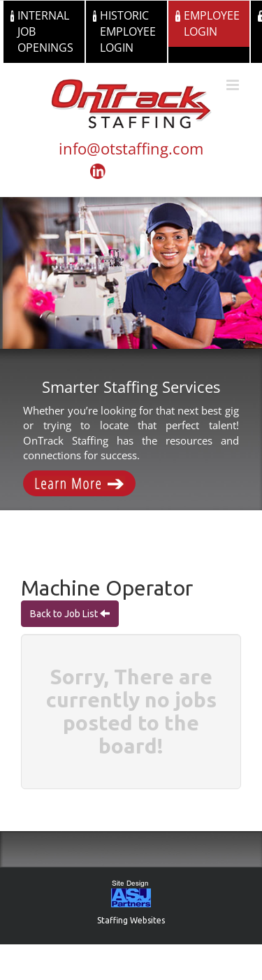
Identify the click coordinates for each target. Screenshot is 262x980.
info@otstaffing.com (131, 148)
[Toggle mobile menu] (233, 85)
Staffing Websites (131, 920)
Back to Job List (65, 613)
